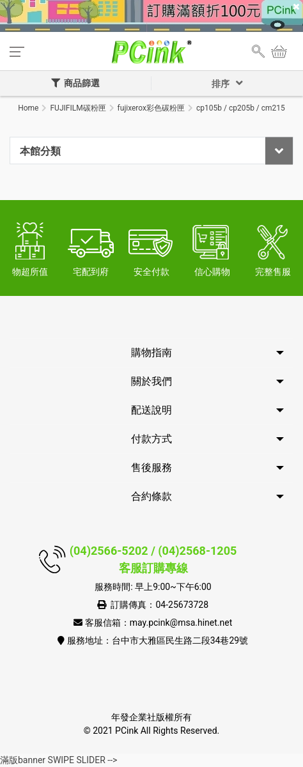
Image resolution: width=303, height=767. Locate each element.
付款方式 (151, 439)
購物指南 (151, 352)
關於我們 (151, 381)
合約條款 (151, 496)
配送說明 (151, 410)
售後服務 (151, 467)
